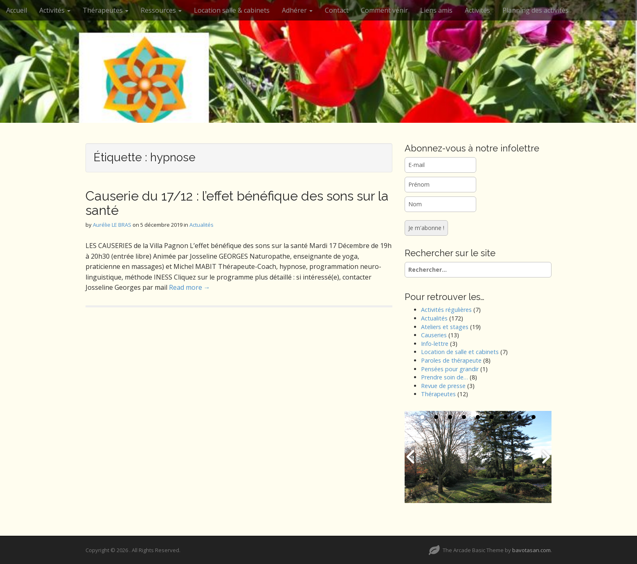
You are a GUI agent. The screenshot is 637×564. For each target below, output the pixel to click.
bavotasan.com (531, 550)
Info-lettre (434, 343)
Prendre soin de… (444, 377)
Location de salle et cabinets (460, 352)
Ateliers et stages (444, 327)
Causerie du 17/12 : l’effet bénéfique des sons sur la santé (237, 203)
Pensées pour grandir (450, 369)
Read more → (189, 287)
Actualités (201, 224)
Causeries (434, 335)
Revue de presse (443, 386)
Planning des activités (535, 10)
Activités (54, 10)
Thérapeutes (105, 10)
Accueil (16, 10)
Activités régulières (446, 310)
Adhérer (297, 10)
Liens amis (436, 10)
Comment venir (384, 10)
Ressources (161, 10)
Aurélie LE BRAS (112, 224)
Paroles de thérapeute (451, 360)
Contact (337, 10)
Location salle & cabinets (232, 10)
